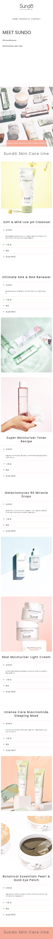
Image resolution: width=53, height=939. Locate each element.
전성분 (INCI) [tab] (9, 257)
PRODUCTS (24, 19)
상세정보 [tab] (7, 230)
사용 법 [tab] (6, 244)
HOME (15, 19)
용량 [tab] (5, 250)
